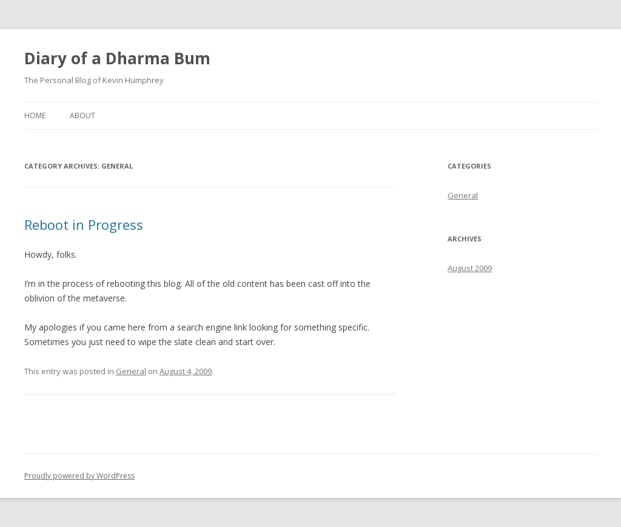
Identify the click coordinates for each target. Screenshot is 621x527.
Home (34, 115)
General (131, 371)
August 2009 (470, 268)
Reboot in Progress (83, 224)
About (82, 115)
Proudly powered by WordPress (79, 476)
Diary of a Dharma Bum (117, 58)
